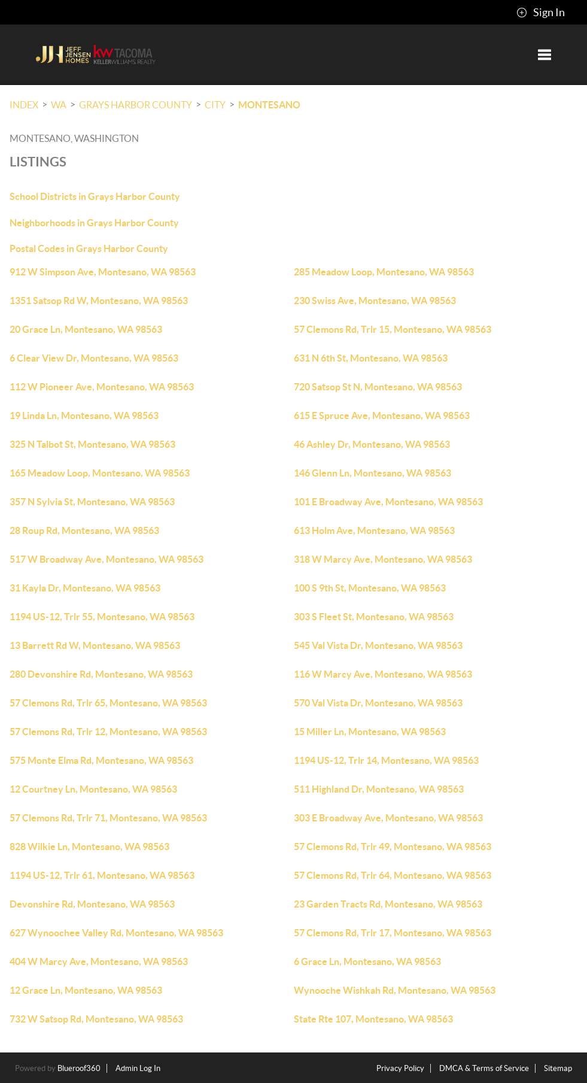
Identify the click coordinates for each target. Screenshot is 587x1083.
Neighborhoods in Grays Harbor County (94, 222)
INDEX (24, 104)
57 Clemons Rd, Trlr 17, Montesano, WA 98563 (392, 933)
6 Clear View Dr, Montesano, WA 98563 (94, 358)
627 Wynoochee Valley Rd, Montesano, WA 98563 (116, 933)
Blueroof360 (79, 1068)
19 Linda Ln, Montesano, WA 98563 (84, 415)
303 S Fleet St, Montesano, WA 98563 (374, 616)
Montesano (269, 104)
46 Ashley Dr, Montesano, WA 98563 (372, 444)
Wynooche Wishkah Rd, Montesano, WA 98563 (394, 990)
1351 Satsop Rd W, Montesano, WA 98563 (99, 300)
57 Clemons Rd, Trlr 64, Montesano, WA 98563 (392, 875)
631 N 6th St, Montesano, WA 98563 (371, 358)
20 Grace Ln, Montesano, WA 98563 (86, 329)
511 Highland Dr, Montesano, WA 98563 (379, 789)
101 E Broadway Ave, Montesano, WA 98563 (388, 501)
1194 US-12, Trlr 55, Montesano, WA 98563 (102, 616)
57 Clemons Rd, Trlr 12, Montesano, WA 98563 (108, 731)
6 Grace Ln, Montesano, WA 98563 (367, 961)
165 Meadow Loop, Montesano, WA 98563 (100, 473)
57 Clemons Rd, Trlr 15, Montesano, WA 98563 (392, 329)
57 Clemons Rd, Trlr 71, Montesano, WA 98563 (108, 818)
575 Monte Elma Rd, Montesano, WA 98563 (101, 760)
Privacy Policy (400, 1068)
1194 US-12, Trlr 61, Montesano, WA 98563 (102, 875)
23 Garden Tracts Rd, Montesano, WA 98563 (388, 904)
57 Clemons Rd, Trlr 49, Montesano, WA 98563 (392, 846)
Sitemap (558, 1068)
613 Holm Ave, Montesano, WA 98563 (374, 530)
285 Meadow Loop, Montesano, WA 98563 (384, 272)
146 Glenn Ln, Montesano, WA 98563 (372, 473)
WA (58, 104)
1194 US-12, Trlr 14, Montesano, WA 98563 (386, 760)
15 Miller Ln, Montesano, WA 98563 (370, 731)
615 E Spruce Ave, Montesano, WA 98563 (382, 415)
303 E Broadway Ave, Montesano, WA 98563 (388, 818)
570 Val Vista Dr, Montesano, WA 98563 (378, 703)
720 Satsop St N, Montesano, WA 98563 (378, 387)
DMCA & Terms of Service (484, 1068)
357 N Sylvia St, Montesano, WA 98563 (92, 501)
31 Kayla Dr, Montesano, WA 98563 (85, 588)
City (215, 104)
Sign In (540, 13)
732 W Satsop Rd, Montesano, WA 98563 (96, 1019)
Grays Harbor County (135, 104)
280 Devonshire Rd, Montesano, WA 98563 (101, 674)
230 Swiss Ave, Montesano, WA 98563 (375, 300)
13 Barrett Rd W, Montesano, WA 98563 (95, 645)
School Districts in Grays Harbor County (95, 196)
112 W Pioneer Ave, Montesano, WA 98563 (102, 387)
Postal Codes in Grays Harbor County (89, 248)
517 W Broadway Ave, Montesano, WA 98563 (106, 559)
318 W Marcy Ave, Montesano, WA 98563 (383, 559)
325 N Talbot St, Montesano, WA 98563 (92, 444)
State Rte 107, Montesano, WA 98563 (373, 1019)
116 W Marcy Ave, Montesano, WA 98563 (383, 674)
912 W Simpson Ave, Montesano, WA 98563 (103, 272)
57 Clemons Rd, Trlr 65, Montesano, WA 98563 (108, 703)
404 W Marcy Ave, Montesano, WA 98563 (99, 961)
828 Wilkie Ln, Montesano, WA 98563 (89, 846)
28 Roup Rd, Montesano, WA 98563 (84, 530)
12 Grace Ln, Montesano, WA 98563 (86, 990)
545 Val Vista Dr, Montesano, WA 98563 (378, 645)
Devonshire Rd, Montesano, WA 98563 (92, 904)
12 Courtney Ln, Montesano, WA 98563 (93, 789)
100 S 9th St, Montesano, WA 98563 (370, 588)
